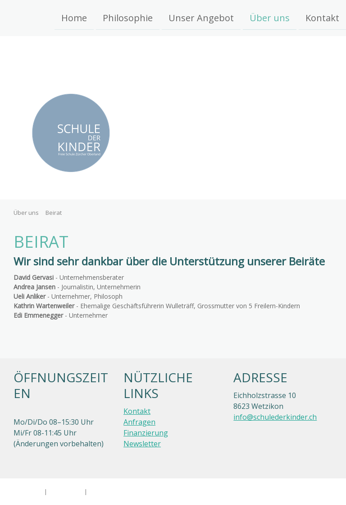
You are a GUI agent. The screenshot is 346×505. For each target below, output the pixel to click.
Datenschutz (66, 491)
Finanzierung (145, 433)
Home (74, 17)
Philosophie (128, 17)
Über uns (270, 17)
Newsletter (142, 444)
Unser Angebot (201, 17)
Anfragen (139, 422)
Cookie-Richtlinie (111, 491)
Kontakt (322, 17)
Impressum (27, 491)
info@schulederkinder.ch (275, 417)
